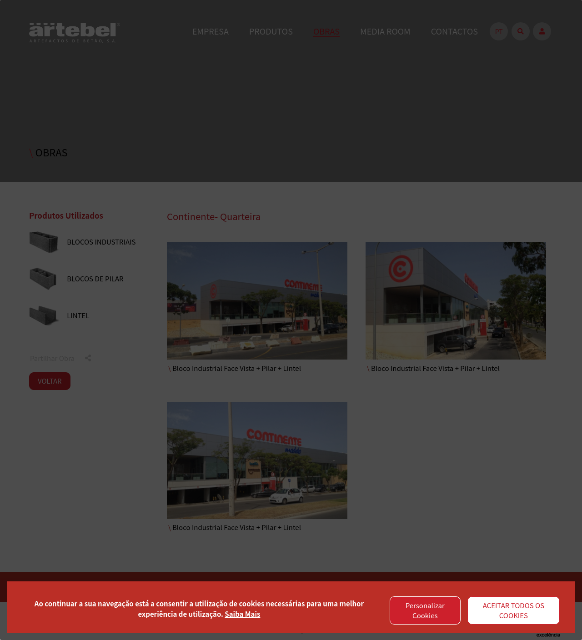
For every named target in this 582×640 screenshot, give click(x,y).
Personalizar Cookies (425, 610)
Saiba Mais (242, 614)
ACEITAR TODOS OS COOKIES (514, 610)
